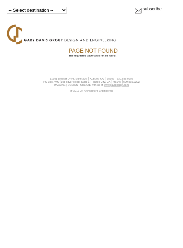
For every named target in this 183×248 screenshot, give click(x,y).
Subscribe (152, 8)
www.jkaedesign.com (116, 84)
